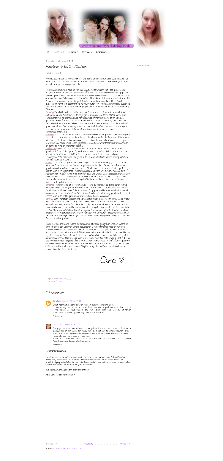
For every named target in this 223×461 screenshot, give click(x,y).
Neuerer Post (51, 444)
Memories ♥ (73, 52)
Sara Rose (57, 301)
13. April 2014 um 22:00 (71, 301)
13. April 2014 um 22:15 (65, 325)
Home (48, 52)
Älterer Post (125, 444)
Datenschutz (101, 52)
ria (54, 325)
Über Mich (59, 281)
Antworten (57, 316)
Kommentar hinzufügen (56, 351)
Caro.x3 (61, 279)
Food (53, 281)
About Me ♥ (59, 52)
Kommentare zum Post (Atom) (68, 448)
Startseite (88, 444)
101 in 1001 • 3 (87, 52)
